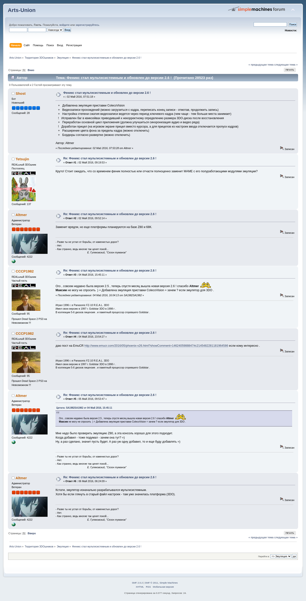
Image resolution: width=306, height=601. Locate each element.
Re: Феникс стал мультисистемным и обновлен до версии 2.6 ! (109, 158)
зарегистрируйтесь (87, 24)
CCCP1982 (25, 271)
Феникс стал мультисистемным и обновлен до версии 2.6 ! (107, 93)
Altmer (21, 215)
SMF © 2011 (151, 582)
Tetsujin (22, 159)
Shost (21, 93)
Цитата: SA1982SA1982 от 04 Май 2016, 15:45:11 (84, 407)
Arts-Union (22, 10)
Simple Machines (168, 582)
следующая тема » (286, 64)
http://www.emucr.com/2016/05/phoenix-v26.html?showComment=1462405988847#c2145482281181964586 (156, 345)
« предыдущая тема (261, 64)
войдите (64, 24)
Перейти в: (264, 556)
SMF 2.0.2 (137, 582)
